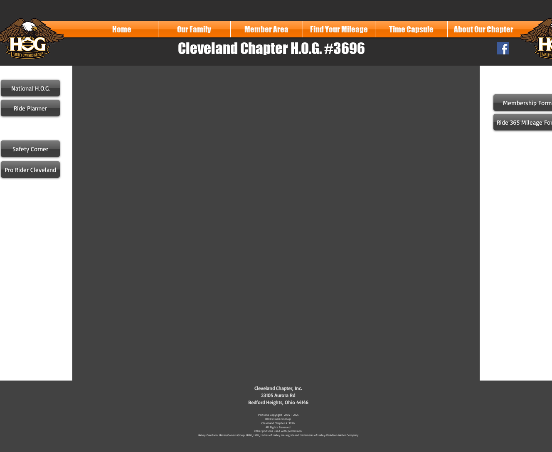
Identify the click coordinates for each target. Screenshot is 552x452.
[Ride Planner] (30, 108)
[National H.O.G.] (30, 88)
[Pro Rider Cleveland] (30, 169)
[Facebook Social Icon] (503, 48)
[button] (194, 29)
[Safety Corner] (30, 148)
